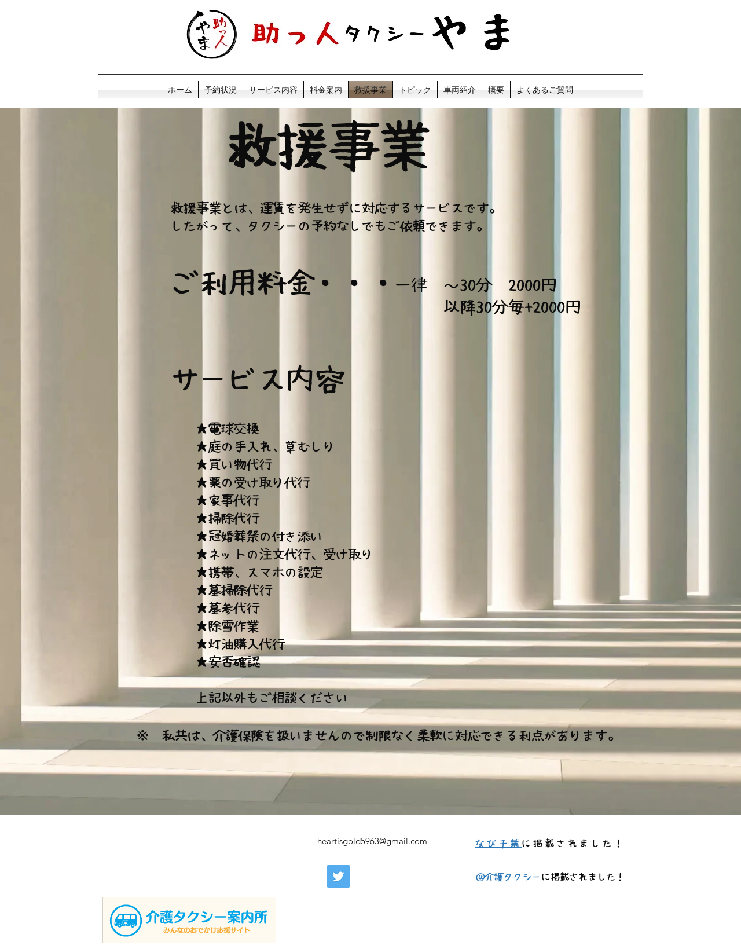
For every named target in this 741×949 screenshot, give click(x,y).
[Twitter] (338, 876)
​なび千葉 (498, 843)
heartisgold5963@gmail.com (372, 841)
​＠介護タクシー (508, 876)
